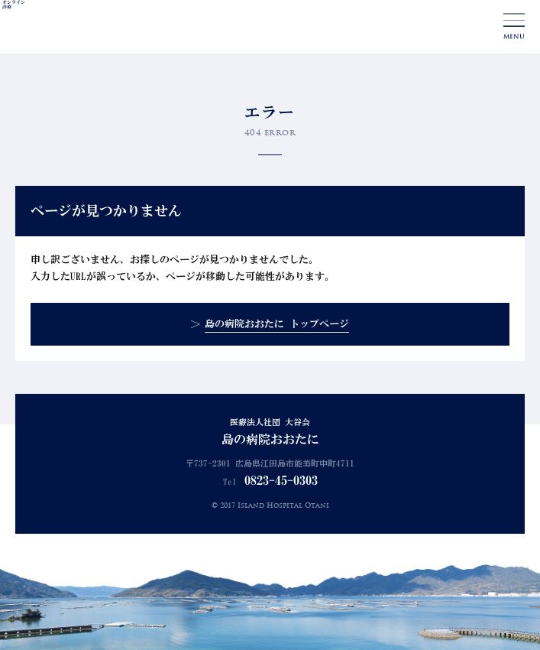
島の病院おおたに (71, 27)
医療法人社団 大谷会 (270, 432)
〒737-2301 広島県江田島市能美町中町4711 (270, 464)
